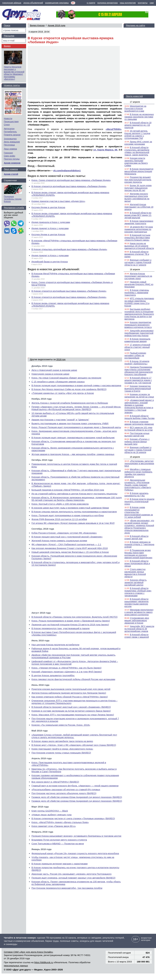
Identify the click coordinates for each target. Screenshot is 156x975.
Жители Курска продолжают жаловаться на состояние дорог (138, 276)
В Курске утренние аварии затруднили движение (139, 422)
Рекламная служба (14, 207)
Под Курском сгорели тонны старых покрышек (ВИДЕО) (61, 752)
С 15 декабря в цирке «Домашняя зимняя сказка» (58, 381)
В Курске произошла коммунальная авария (137, 340)
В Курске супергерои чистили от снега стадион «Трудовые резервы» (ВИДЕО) (73, 818)
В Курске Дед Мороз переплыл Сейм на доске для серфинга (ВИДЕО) (69, 389)
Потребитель (10, 131)
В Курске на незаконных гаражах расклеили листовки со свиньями (139, 116)
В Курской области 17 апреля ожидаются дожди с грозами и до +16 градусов (138, 380)
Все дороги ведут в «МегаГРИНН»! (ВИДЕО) (55, 781)
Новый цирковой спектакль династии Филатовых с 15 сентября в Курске (70, 552)
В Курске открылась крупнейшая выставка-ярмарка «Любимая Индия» (69, 249)
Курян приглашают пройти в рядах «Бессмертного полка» (62, 749)
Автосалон (9, 128)
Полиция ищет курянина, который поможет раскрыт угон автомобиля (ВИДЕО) (73, 877)
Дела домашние (12, 142)
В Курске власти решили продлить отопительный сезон (139, 501)
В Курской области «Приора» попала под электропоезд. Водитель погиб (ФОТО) (74, 617)
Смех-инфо (9, 156)
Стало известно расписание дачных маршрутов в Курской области (135, 573)
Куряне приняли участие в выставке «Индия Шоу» (58, 201)
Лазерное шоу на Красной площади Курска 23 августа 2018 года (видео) (70, 624)
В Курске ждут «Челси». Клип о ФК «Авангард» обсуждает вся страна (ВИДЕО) (73, 745)
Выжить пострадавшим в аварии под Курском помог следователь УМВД (69, 423)
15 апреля (135, 457)
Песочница (9, 145)
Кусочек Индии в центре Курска (48, 207)
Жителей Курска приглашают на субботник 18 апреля (138, 207)
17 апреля (135, 102)
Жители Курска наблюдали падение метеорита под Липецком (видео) (68, 693)
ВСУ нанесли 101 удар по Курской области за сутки (138, 428)
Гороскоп (8, 153)
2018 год (60, 359)
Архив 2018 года (56, 25)
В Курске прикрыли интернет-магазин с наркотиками (59, 863)
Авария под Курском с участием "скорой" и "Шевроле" (60, 419)
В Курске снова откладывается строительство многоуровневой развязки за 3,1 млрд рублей (138, 512)
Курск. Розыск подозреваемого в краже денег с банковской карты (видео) (70, 620)
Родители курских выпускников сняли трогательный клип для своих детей (70, 689)
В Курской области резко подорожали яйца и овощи (137, 563)
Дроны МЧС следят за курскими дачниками (138, 142)
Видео (7, 46)
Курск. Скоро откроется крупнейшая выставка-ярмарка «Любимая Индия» (71, 180)
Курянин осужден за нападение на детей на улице (139, 395)
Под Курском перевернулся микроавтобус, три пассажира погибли (66, 888)
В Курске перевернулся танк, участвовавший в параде (60, 628)
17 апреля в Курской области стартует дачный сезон (137, 347)
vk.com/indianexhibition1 (67, 170)
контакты (143, 2)
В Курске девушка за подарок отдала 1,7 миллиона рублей (139, 544)
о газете (91, 2)
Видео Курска (37, 25)
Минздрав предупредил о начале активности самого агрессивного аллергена (138, 612)
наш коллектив (128, 2)
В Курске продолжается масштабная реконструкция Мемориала (138, 171)
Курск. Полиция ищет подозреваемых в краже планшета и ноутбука (67, 515)
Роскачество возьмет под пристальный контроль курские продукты (137, 179)
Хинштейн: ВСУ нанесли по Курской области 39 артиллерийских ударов (139, 628)
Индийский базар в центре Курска (49, 261)
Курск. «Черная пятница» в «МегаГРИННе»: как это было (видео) (66, 667)
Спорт (7, 124)
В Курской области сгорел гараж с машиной (136, 635)
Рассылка (9, 35)
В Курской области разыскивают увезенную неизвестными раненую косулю (136, 603)
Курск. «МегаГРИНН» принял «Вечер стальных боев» (60, 822)
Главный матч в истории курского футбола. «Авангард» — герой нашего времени (75, 785)
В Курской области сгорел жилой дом (136, 537)
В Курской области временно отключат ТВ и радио (136, 254)
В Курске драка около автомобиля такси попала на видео (62, 741)
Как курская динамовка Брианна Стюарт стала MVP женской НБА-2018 (69, 548)
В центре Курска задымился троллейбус (53, 675)
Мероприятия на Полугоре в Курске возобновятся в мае (135, 108)
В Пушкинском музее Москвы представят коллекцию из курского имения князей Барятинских (138, 554)
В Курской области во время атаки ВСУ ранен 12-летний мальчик (138, 215)
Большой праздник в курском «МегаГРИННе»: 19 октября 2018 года (67, 489)
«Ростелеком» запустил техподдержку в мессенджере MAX (139, 463)
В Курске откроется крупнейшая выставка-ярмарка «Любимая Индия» (68, 186)
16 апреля (135, 269)
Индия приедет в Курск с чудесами (50, 228)
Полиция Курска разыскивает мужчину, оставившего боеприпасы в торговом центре (76, 836)
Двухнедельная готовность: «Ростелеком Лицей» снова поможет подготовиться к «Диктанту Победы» (137, 485)
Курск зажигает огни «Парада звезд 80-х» (53, 826)
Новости (8, 118)
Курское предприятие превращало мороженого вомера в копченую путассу (138, 324)
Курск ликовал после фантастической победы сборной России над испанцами (73, 679)
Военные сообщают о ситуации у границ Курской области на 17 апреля (137, 262)
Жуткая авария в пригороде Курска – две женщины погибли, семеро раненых (72, 454)
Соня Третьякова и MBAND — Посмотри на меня (57, 843)
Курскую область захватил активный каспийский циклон (135, 582)
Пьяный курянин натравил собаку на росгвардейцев (135, 355)
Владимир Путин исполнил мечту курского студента (59, 839)
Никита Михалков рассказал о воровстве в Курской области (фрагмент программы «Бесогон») (14, 73)
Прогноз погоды (12, 159)
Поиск (7, 25)
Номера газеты (12, 85)
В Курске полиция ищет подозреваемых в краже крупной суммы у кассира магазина (76, 385)
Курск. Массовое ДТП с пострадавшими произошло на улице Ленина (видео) (72, 714)
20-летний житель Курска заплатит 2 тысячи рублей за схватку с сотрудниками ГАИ (137, 134)
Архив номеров (12, 163)
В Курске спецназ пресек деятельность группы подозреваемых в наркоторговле (74, 511)
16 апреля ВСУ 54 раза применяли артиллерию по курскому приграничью (138, 229)
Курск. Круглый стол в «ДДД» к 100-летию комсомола (60, 504)
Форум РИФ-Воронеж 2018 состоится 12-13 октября (59, 519)
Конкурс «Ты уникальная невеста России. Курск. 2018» (60, 725)
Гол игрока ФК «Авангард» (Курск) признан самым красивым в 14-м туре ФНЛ (73, 523)
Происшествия (11, 121)
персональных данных (16, 965)
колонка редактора (108, 2)
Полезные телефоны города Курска (12, 199)
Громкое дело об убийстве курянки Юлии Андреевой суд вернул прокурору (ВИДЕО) (76, 797)
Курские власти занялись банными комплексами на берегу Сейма (136, 162)
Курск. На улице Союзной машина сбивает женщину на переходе (66, 377)
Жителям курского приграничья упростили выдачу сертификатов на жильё (136, 197)
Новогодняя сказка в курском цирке (50, 374)
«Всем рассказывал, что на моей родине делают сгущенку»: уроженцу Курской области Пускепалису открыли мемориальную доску (139, 526)
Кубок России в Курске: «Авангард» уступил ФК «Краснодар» (64, 533)
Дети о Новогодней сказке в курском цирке (54, 370)
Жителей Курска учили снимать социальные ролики (59, 540)
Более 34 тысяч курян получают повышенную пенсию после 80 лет (138, 188)
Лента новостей (134, 96)
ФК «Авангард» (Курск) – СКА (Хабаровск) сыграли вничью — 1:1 (66, 544)
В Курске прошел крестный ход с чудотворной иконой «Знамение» (67, 536)
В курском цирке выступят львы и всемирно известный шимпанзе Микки (70, 507)
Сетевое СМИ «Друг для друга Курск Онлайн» (28, 952)
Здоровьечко (10, 138)
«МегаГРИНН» (113, 129)
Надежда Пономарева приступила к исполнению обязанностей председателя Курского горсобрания (138, 371)
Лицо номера (10, 149)
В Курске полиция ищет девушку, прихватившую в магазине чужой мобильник (73, 437)
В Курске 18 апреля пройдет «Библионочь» (136, 362)
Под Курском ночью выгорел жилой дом (136, 434)
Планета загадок (12, 135)
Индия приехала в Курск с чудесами (50, 222)
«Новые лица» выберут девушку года (51, 814)
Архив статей (11, 174)
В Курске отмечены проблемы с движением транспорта (136, 292)
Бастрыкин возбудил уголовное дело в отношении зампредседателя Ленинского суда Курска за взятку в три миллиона (139, 314)
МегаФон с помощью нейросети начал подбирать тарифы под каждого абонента (138, 473)
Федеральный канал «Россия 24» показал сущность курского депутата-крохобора (75, 853)
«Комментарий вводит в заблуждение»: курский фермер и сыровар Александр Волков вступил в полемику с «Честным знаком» (139, 406)
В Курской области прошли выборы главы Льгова (139, 417)
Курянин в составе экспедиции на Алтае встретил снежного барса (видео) (71, 711)
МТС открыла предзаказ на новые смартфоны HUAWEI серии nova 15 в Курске (139, 302)
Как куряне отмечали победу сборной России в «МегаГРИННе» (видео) (69, 696)
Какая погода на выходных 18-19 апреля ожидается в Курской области (139, 246)
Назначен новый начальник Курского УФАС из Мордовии (138, 284)
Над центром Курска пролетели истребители (55, 644)
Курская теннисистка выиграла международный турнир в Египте (137, 388)
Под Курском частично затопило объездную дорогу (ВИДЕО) (63, 793)
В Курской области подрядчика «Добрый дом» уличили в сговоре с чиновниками (137, 592)
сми (152, 2)
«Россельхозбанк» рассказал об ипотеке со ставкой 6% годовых (65, 789)
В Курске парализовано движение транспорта (138, 222)
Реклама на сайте (135, 25)
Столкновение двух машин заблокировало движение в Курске (136, 620)
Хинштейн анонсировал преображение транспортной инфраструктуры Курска (138, 333)
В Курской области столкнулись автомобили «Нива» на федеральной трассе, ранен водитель (136, 151)
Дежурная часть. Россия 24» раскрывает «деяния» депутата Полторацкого (71, 874)
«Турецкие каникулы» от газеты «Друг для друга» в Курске (62, 393)
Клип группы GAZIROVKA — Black (49, 810)
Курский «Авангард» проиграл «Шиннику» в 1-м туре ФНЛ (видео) (66, 671)
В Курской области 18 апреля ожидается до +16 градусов (137, 125)
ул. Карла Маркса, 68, (105, 149)
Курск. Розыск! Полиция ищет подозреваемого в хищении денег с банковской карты (76, 427)
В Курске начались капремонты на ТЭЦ (136, 494)
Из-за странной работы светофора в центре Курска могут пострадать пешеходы (74, 493)
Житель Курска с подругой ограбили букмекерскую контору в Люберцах (69, 403)
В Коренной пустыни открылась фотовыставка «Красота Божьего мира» (137, 237)
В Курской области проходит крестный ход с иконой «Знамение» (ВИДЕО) (71, 707)
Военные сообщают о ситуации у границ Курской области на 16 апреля (137, 450)
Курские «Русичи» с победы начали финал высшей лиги (136, 441)
